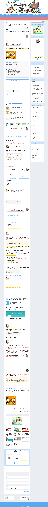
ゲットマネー (20, 103)
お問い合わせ (27, 16)
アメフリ (7, 94)
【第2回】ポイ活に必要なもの (18, 14)
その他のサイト (35, 130)
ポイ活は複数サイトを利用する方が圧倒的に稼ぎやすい (13, 298)
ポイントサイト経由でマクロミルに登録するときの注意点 (14, 65)
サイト (6, 483)
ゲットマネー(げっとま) (36, 125)
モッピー (10, 103)
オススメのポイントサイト (43, 14)
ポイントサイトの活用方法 (26, 411)
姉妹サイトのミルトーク (13, 309)
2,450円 (18, 98)
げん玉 (34, 124)
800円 (18, 95)
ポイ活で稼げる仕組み (36, 83)
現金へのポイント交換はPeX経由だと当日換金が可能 (14, 71)
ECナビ (8, 293)
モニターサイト (34, 140)
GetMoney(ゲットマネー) (8, 95)
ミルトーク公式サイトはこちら (15, 317)
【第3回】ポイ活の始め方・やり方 (27, 14)
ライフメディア (9, 289)
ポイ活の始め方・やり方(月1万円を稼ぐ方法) (37, 94)
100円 (18, 94)
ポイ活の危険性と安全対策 (36, 85)
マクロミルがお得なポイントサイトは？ (12, 64)
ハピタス (7, 99)
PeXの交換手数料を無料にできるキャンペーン (13, 294)
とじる (15, 62)
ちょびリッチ (35, 116)
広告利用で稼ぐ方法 (35, 96)
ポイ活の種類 (35, 84)
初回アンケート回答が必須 (35, 148)
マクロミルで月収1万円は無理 (11, 74)
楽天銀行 (11, 263)
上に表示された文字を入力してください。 (11, 488)
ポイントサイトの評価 (35, 107)
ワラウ (34, 120)
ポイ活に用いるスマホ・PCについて (37, 88)
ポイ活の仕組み (34, 81)
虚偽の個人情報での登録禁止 (35, 149)
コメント (7, 471)
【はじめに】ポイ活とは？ (5, 14)
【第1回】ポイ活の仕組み (11, 14)
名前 (7, 477)
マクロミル (7, 31)
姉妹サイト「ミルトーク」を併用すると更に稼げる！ (14, 73)
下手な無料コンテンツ (21, 393)
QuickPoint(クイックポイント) (37, 110)
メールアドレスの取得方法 (36, 89)
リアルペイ (34, 138)
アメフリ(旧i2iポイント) (36, 123)
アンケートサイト (15, 31)
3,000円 (18, 99)
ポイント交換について (36, 98)
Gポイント (34, 136)
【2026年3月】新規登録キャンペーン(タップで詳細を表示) (24, 18)
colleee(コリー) (35, 128)
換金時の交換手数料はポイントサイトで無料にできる (14, 72)
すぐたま (34, 121)
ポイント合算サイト (18, 252)
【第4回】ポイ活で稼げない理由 (35, 14)
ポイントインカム (7, 98)
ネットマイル (35, 137)
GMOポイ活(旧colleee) (15, 103)
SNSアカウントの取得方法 (36, 92)
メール (7, 480)
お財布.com (34, 129)
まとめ (8, 76)
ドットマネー (35, 133)
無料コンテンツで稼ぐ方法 (36, 97)
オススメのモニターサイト (22, 16)
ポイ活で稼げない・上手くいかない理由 (37, 102)
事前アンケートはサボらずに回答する (12, 70)
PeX (22, 252)
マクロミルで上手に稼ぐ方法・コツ (11, 69)
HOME (24, 503)
